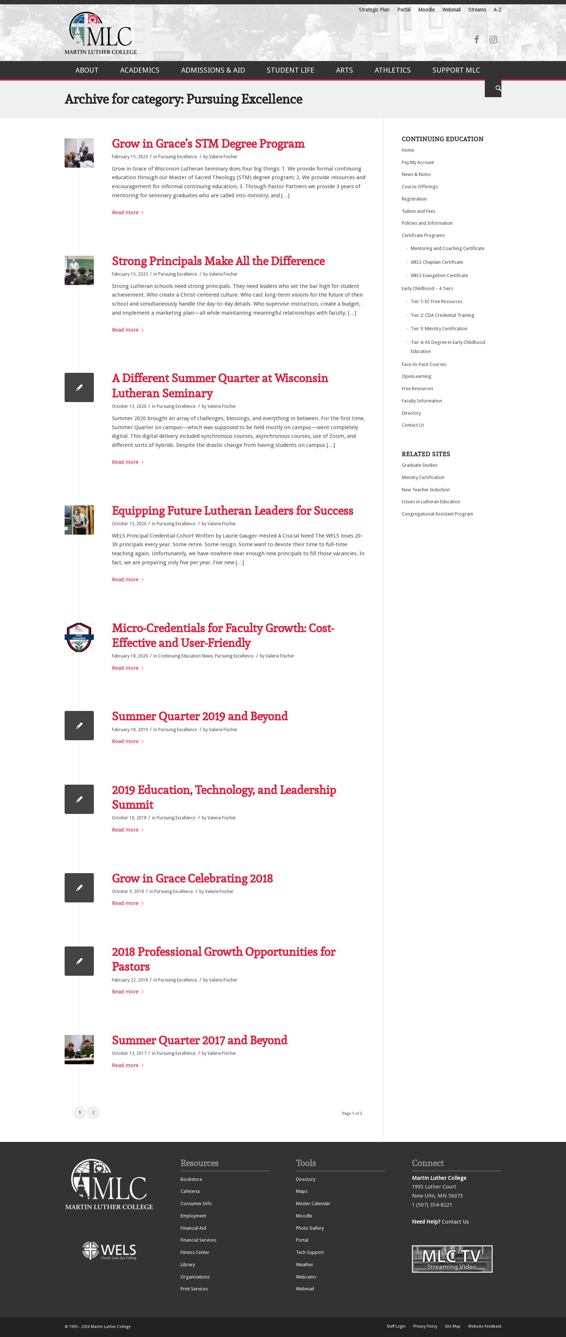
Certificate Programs (423, 235)
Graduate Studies (419, 465)
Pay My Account (418, 162)
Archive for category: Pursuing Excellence (183, 99)
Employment (193, 1216)
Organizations (195, 1277)
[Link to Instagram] (493, 40)
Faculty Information (422, 401)
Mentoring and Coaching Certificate (447, 248)
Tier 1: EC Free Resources (436, 301)
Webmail (451, 10)
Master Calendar (313, 1203)
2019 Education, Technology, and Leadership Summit (224, 797)
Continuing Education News (185, 656)
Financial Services (198, 1240)
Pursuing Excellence (177, 156)
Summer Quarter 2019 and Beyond (200, 716)
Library (187, 1264)
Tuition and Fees (418, 211)
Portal (403, 10)
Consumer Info (196, 1203)
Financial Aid (193, 1228)
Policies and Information (427, 223)
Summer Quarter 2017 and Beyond (199, 1040)
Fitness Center (194, 1252)
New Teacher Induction (426, 489)
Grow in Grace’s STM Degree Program (208, 143)
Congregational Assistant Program (437, 514)
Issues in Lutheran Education (431, 501)
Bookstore (191, 1179)
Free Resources (417, 388)
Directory (411, 413)
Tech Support (310, 1252)
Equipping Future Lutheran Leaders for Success (232, 510)
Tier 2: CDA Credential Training (442, 315)
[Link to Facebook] (476, 40)
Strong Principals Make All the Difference (218, 261)
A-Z (497, 10)
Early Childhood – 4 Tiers (427, 288)
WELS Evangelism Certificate (439, 275)
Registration (414, 199)
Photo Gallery (310, 1228)
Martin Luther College (111, 1326)
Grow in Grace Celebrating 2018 (192, 878)
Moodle (426, 10)
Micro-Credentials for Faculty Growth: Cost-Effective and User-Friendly (223, 636)
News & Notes (416, 174)
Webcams (306, 1277)
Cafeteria (190, 1191)
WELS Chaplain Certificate (437, 262)
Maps (302, 1191)
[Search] (493, 88)
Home (408, 150)
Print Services (194, 1288)
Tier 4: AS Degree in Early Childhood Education (448, 347)
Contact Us (413, 425)
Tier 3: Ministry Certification (439, 328)
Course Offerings (420, 186)
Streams (477, 10)
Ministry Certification (423, 477)
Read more (129, 212)
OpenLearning (416, 376)
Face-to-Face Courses (424, 364)
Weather (304, 1264)
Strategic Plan (374, 10)
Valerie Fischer (223, 156)
